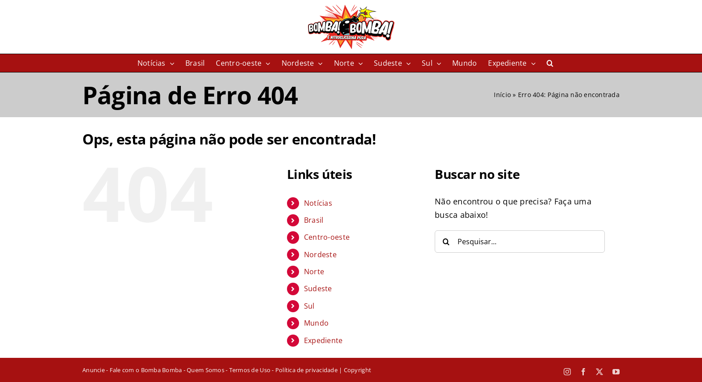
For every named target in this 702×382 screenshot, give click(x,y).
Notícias (318, 203)
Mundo (316, 323)
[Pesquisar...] (520, 241)
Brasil (314, 220)
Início (502, 94)
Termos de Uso (249, 370)
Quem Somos (205, 370)
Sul (309, 306)
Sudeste (318, 288)
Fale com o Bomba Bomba (146, 370)
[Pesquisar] (446, 241)
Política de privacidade (306, 370)
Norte (314, 271)
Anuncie (93, 370)
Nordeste (320, 254)
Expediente (323, 340)
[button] (550, 63)
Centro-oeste (327, 237)
